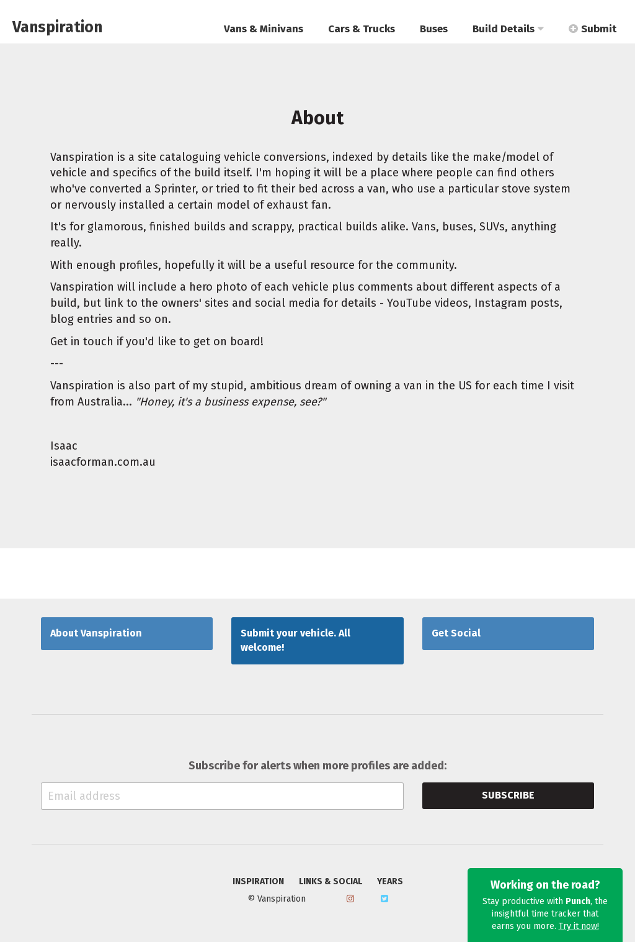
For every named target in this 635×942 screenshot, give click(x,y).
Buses (434, 28)
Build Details (508, 28)
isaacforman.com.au (103, 462)
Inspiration (258, 882)
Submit (592, 28)
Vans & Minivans (263, 28)
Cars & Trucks (361, 28)
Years (390, 882)
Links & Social (330, 882)
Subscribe (508, 795)
